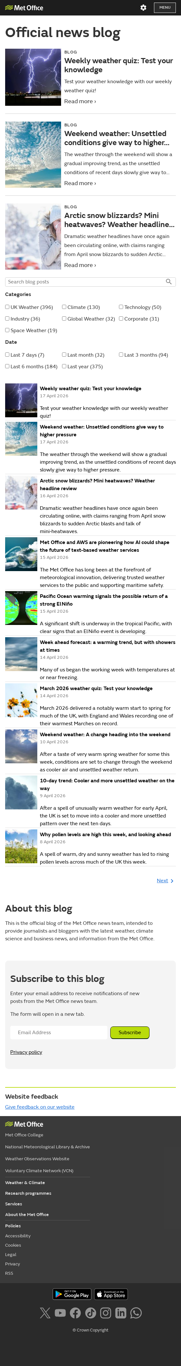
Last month (86, 355)
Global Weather (91, 319)
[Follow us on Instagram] (107, 1314)
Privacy (12, 1264)
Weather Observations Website (37, 1159)
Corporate (141, 319)
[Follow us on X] (46, 1314)
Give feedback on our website (40, 1107)
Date (11, 342)
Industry (25, 319)
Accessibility (18, 1236)
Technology (142, 307)
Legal (10, 1254)
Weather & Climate (25, 1182)
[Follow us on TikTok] (92, 1314)
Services (13, 1204)
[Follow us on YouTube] (61, 1314)
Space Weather (34, 330)
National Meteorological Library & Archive (47, 1147)
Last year (85, 366)
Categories (18, 294)
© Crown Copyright (90, 1330)
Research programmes (28, 1193)
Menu (164, 7)
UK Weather (32, 307)
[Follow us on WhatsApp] (135, 1314)
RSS (9, 1273)
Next (166, 880)
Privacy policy (26, 1052)
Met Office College (24, 1135)
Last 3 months (146, 355)
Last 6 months (34, 366)
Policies (13, 1226)
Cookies (13, 1245)
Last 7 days (27, 355)
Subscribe (130, 1032)
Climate (84, 307)
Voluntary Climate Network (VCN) (39, 1170)
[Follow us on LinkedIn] (122, 1314)
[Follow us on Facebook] (77, 1314)
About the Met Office (27, 1214)
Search (168, 282)
